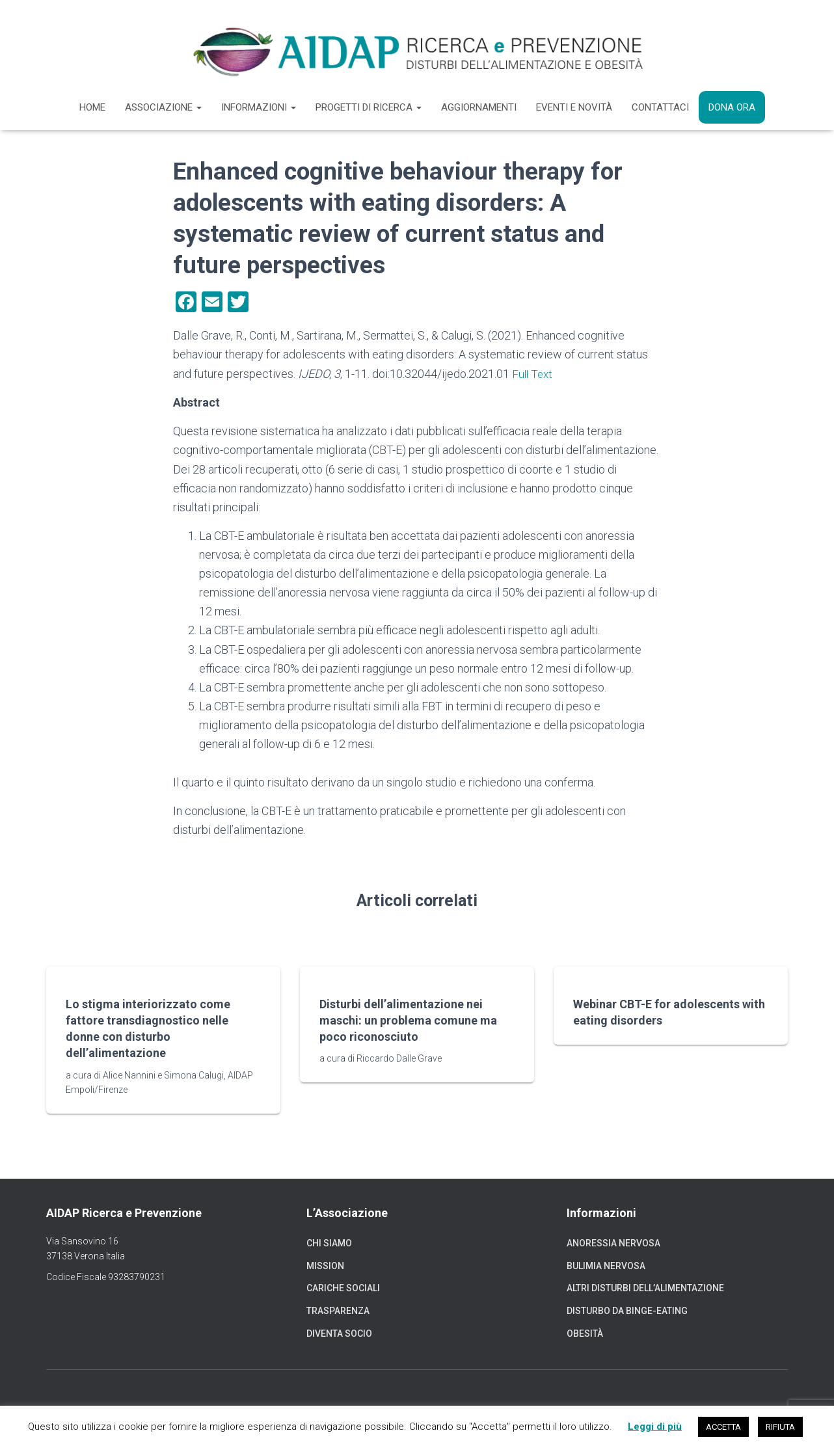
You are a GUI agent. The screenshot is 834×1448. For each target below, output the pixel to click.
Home (92, 107)
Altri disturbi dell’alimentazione (645, 1288)
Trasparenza (338, 1310)
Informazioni (258, 107)
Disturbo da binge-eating (627, 1310)
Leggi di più (655, 1426)
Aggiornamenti (479, 107)
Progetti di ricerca (369, 107)
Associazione (163, 107)
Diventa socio (339, 1333)
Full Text (533, 374)
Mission (325, 1265)
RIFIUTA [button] (780, 1427)
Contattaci (660, 107)
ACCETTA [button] (723, 1427)
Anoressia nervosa (613, 1243)
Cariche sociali (343, 1288)
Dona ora (731, 107)
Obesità (585, 1333)
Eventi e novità (574, 107)
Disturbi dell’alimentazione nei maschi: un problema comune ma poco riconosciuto (408, 1020)
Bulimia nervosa (606, 1265)
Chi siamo (329, 1243)
